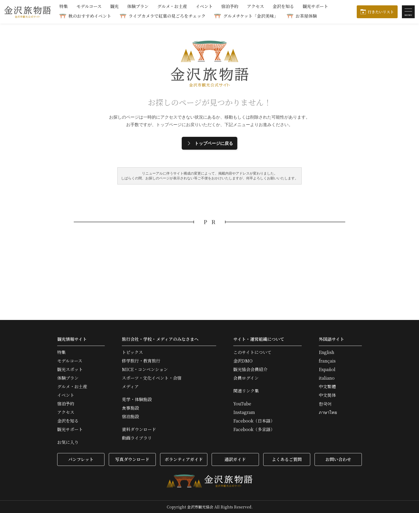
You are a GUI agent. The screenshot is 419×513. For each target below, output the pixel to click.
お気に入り (68, 442)
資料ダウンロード (139, 429)
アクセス (255, 6)
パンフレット (81, 459)
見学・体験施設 (137, 399)
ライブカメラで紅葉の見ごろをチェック (167, 16)
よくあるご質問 (287, 459)
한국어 (325, 404)
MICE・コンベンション (145, 369)
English (326, 352)
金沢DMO (243, 361)
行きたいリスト (381, 11)
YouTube (242, 404)
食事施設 (130, 408)
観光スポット (70, 369)
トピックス (132, 352)
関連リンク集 (246, 391)
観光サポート (315, 6)
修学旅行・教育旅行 (141, 361)
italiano (327, 378)
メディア (130, 386)
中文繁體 (327, 386)
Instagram (244, 412)
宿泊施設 (130, 416)
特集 (63, 6)
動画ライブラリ (137, 438)
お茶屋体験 (306, 16)
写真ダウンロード (132, 459)
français (327, 361)
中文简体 (327, 395)
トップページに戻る (209, 143)
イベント (204, 6)
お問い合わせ (338, 459)
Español (327, 369)
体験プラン (138, 6)
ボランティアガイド (184, 459)
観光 (114, 6)
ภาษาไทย (328, 412)
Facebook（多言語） (254, 429)
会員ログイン (246, 378)
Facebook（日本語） (254, 421)
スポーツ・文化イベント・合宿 (151, 378)
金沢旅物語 (27, 11)
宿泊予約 (229, 6)
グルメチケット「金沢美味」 (250, 16)
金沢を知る (283, 6)
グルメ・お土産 (172, 6)
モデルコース (89, 6)
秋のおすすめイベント (89, 16)
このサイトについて (252, 352)
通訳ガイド (235, 459)
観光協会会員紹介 (250, 369)
